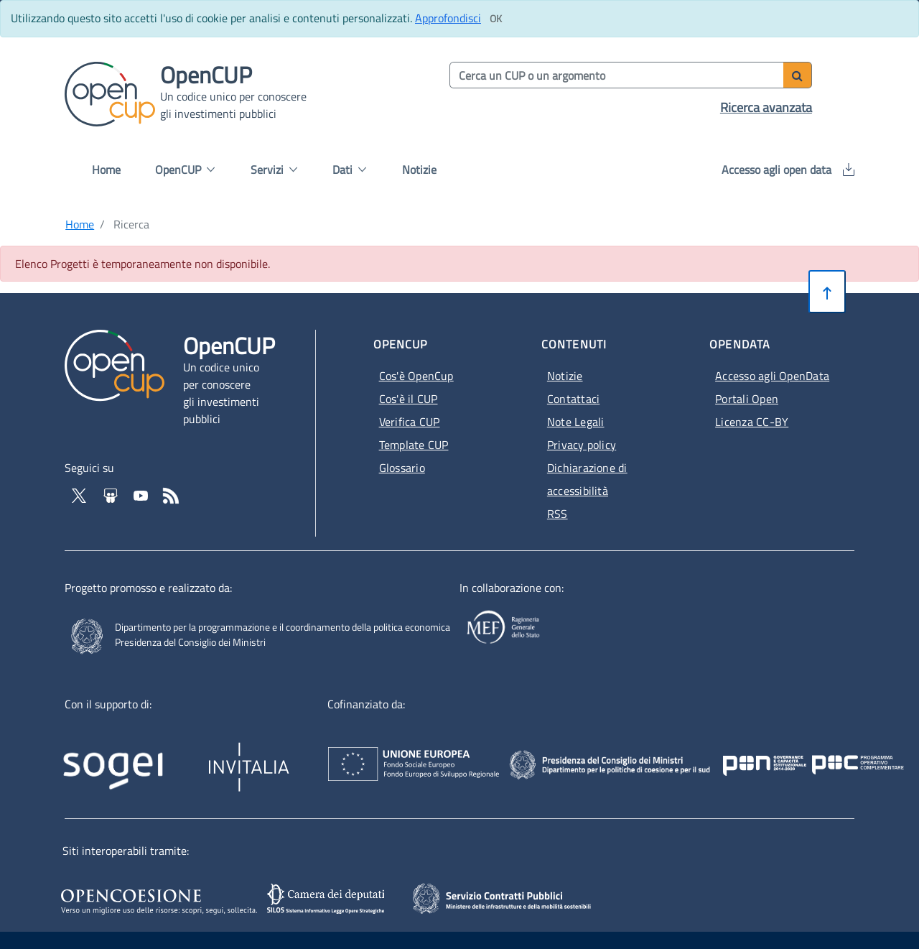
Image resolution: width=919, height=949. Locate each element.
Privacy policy (581, 444)
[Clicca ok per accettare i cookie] (495, 18)
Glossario (402, 467)
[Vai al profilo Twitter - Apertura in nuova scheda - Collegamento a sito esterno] (80, 494)
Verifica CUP (409, 421)
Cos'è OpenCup (416, 375)
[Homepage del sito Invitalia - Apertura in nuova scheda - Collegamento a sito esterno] (315, 756)
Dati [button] (349, 169)
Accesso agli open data (788, 169)
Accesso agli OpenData (772, 375)
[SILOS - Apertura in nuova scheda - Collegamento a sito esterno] (327, 899)
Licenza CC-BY (751, 421)
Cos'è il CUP (408, 398)
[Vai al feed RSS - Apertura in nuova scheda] (170, 494)
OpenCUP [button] (185, 169)
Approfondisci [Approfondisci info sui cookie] (448, 18)
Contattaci (573, 398)
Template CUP (414, 444)
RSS (557, 513)
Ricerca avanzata (766, 107)
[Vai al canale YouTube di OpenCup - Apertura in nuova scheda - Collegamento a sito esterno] (142, 494)
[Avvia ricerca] (797, 75)
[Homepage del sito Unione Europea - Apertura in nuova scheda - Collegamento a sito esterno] (481, 750)
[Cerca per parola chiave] (617, 75)
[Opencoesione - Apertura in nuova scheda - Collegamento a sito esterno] (157, 899)
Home (106, 169)
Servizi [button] (274, 169)
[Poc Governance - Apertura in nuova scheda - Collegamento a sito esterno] (766, 750)
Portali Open (746, 398)
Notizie (419, 169)
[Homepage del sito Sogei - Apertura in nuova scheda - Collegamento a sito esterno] (134, 756)
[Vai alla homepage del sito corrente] (110, 92)
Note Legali (576, 421)
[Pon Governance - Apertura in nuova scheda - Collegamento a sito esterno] (832, 750)
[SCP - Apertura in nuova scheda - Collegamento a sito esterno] (522, 897)
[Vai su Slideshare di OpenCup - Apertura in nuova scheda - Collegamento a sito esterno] (112, 494)
